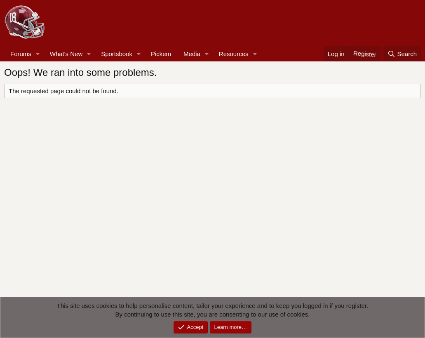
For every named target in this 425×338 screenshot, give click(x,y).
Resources (234, 53)
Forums (20, 53)
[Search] (402, 53)
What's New (66, 53)
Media (191, 53)
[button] (38, 53)
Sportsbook (116, 53)
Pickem (161, 53)
